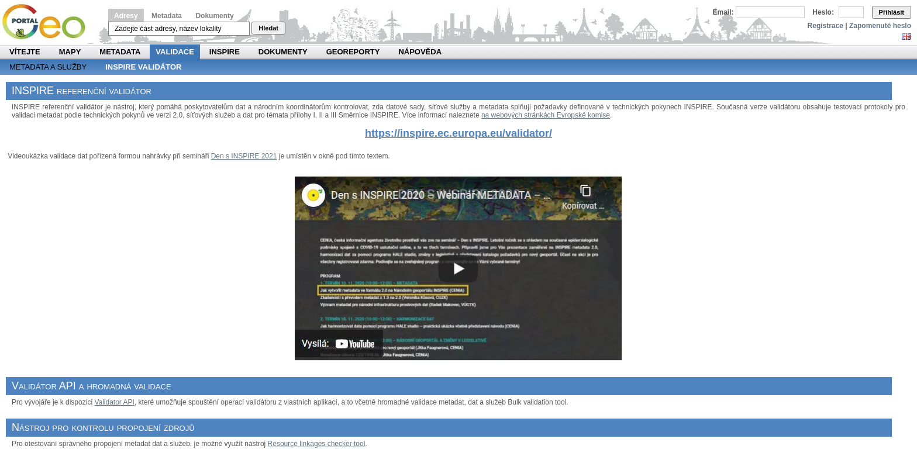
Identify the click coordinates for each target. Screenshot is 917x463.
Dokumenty (214, 16)
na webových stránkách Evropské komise (545, 115)
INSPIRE (224, 51)
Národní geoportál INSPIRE (48, 22)
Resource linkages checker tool (317, 444)
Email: (723, 12)
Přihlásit (891, 12)
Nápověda (420, 51)
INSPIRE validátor (143, 67)
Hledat (268, 28)
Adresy (126, 16)
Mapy (70, 51)
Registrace (825, 26)
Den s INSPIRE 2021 (244, 156)
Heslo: (823, 12)
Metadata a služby (48, 67)
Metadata (166, 16)
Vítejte (24, 51)
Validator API (114, 402)
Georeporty (353, 51)
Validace (175, 51)
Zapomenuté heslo (880, 26)
